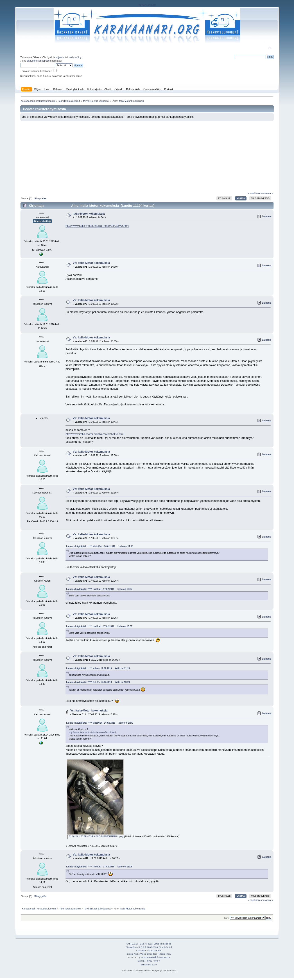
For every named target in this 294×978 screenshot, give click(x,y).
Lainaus (266, 216)
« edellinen (254, 193)
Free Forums (154, 950)
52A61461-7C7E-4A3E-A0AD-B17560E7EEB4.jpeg (95, 836)
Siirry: (226, 918)
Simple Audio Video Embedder (142, 954)
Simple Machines (162, 943)
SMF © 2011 (146, 943)
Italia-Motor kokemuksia (89, 213)
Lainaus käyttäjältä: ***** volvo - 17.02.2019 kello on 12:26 (98, 668)
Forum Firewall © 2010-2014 (155, 957)
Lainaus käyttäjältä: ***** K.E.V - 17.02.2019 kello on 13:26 (98, 682)
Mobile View (165, 954)
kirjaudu (60, 57)
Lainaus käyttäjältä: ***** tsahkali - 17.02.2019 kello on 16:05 (99, 866)
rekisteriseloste (147, 5)
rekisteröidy (75, 57)
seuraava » (266, 193)
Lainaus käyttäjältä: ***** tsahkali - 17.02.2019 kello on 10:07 (99, 589)
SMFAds (140, 950)
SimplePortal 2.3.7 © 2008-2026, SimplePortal (149, 947)
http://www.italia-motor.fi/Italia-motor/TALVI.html (95, 434)
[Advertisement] (147, 154)
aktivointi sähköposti (38, 60)
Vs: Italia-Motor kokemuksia (91, 263)
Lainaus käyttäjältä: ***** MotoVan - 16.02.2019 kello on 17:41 (99, 546)
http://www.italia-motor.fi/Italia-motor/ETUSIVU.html (97, 225)
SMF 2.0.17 (132, 943)
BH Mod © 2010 (149, 964)
